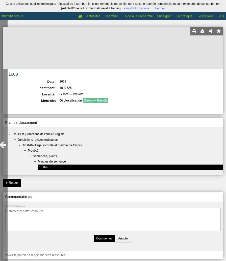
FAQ (220, 16)
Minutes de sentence (52, 161)
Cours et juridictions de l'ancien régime (39, 134)
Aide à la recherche (138, 16)
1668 (45, 167)
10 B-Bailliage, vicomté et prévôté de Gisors (52, 145)
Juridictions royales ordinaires (38, 140)
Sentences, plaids (45, 156)
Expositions (205, 16)
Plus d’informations (136, 8)
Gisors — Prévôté (96, 100)
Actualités (93, 16)
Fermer (160, 8)
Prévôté (33, 150)
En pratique (184, 16)
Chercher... (113, 16)
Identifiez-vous (12, 16)
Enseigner (164, 16)
